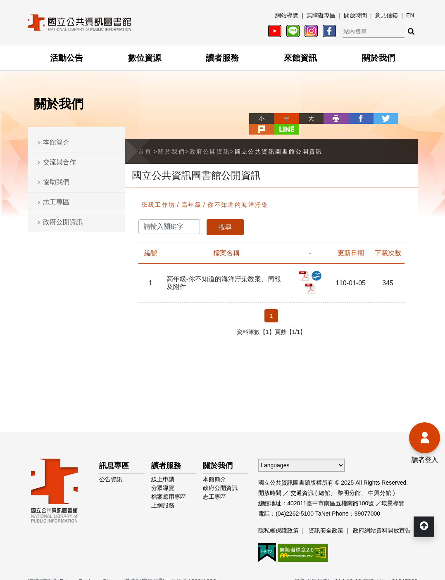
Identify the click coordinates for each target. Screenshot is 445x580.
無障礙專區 (321, 15)
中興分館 (379, 482)
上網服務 (162, 494)
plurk (380, 118)
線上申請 (162, 468)
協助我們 (56, 181)
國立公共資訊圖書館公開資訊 (279, 140)
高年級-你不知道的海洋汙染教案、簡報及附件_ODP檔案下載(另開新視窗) (316, 265)
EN (410, 15)
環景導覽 (393, 492)
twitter (355, 118)
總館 (324, 482)
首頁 (145, 140)
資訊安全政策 (326, 519)
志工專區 (56, 202)
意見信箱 (386, 15)
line (405, 118)
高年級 (191, 194)
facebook (331, 118)
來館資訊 (300, 57)
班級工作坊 (159, 194)
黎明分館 (349, 482)
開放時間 (355, 15)
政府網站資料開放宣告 (382, 519)
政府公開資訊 (63, 221)
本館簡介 (56, 142)
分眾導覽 (162, 477)
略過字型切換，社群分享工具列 (222, 111)
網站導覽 (286, 15)
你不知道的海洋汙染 (238, 194)
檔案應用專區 (168, 486)
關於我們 (378, 57)
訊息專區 (114, 455)
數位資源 (144, 57)
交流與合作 (59, 162)
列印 (306, 118)
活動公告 (66, 57)
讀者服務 (222, 57)
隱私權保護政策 (278, 519)
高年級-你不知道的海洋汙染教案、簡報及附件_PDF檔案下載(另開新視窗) (303, 265)
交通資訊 (302, 482)
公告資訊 (110, 468)
